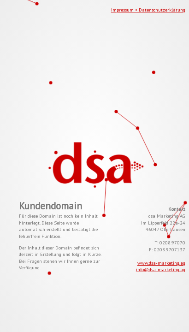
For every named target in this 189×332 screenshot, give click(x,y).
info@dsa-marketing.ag (160, 269)
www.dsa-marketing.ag (161, 263)
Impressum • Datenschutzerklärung (148, 9)
